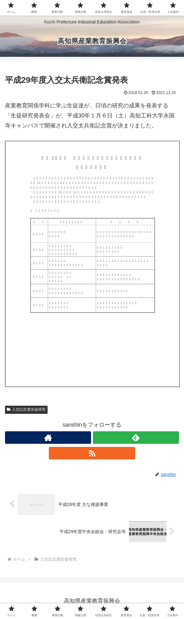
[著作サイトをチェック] (48, 437)
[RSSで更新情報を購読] (92, 453)
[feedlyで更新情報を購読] (136, 437)
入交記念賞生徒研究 (26, 409)
